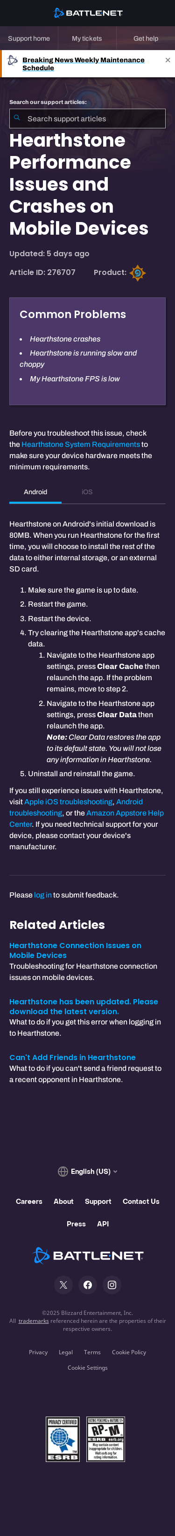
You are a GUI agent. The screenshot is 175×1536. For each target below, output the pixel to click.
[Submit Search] (16, 118)
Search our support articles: (48, 102)
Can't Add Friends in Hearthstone (72, 1057)
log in (43, 895)
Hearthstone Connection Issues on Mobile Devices (75, 950)
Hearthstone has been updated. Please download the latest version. (83, 1006)
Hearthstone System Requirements (80, 444)
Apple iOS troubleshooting (68, 802)
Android (35, 492)
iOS (87, 492)
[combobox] (87, 118)
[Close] (168, 63)
